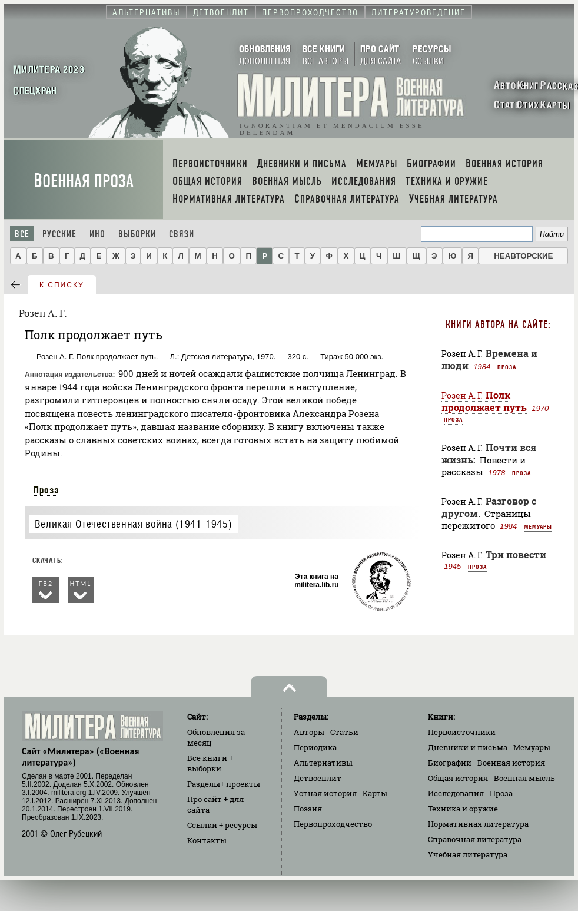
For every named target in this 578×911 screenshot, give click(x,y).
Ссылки (222, 825)
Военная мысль (524, 778)
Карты (375, 793)
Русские (59, 234)
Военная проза (84, 181)
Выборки (137, 234)
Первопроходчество (333, 824)
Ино (97, 234)
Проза (46, 490)
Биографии (449, 762)
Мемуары (538, 526)
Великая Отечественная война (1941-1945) (133, 524)
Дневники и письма (467, 747)
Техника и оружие (463, 808)
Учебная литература (467, 854)
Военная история (511, 762)
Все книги (210, 763)
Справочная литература (474, 839)
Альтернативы (323, 762)
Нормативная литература (478, 824)
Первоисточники (462, 732)
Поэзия (308, 808)
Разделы (223, 784)
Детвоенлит (317, 778)
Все (22, 234)
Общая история (458, 778)
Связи (181, 234)
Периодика (315, 747)
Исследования (456, 793)
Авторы (309, 732)
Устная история (325, 793)
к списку (61, 285)
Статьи (344, 732)
